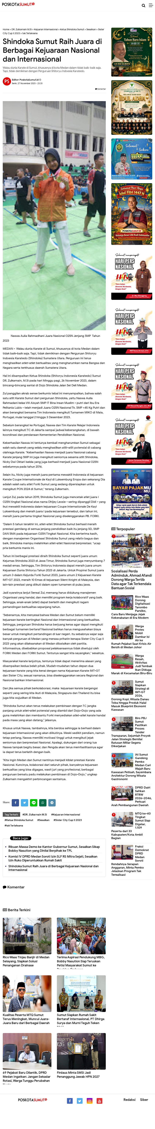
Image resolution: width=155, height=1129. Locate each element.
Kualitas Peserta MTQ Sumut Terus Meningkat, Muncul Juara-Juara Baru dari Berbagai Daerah (26, 1019)
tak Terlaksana (30, 33)
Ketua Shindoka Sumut (72, 29)
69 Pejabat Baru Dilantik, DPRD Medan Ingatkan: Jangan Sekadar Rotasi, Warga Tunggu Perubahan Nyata (27, 1079)
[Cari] (143, 5)
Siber (144, 1100)
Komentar (100, 89)
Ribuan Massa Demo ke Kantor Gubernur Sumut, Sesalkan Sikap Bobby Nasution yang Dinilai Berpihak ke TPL (54, 849)
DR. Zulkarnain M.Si (22, 29)
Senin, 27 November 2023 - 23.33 (27, 83)
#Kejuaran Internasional (65, 814)
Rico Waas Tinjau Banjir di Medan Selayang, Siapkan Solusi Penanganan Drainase (26, 961)
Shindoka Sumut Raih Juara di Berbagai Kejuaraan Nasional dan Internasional (53, 868)
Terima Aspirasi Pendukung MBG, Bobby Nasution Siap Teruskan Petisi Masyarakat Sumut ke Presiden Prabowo (81, 963)
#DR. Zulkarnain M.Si (35, 814)
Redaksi (130, 1100)
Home (6, 29)
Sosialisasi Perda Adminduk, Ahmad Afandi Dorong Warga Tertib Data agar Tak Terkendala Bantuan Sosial (131, 579)
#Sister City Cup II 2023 (68, 820)
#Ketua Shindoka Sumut (19, 820)
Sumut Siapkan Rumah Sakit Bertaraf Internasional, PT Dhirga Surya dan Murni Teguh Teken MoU (80, 1021)
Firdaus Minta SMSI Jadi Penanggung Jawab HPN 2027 (78, 1075)
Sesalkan (91, 29)
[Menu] (152, 5)
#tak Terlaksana (14, 825)
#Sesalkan (43, 820)
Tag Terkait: (11, 814)
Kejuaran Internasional (46, 29)
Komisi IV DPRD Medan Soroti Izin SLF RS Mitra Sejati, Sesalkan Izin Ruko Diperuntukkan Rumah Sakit (52, 858)
